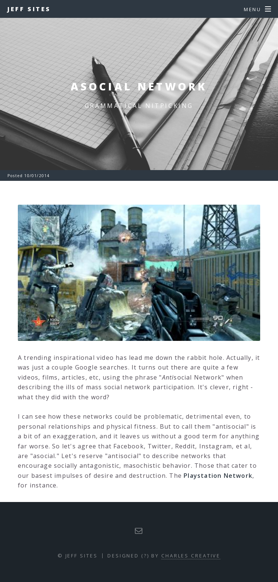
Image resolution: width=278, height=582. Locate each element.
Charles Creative (190, 555)
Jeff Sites (29, 9)
